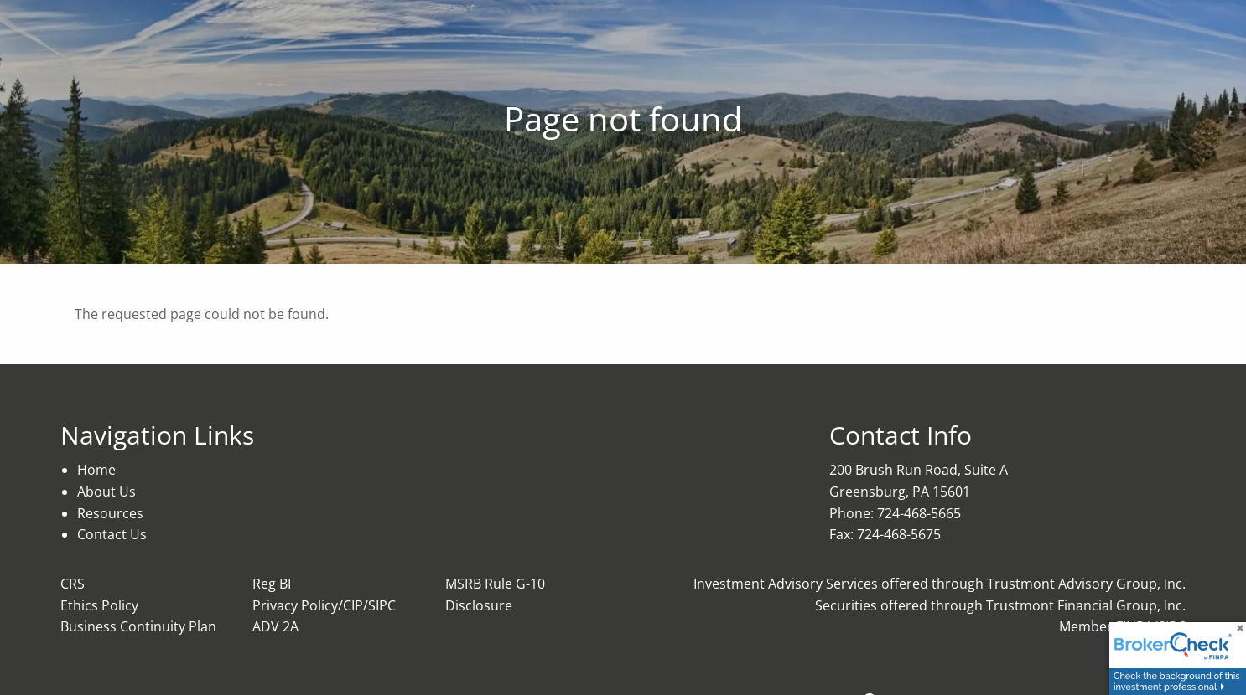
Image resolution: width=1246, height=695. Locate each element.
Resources (110, 513)
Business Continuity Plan (138, 626)
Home (96, 470)
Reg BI (271, 583)
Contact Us (112, 534)
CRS (72, 583)
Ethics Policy (99, 605)
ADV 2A (275, 626)
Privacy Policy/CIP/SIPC (324, 605)
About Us (106, 491)
